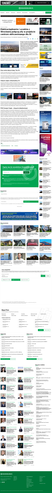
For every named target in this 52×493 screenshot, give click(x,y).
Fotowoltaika (4, 315)
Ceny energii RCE (32, 12)
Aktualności (2, 27)
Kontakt (41, 478)
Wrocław (16, 145)
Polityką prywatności (25, 197)
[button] (43, 12)
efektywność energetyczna (5, 145)
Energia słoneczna (29, 479)
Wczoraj (6, 279)
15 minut (43, 275)
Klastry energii (13, 315)
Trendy (6, 27)
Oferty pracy (13, 12)
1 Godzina (47, 275)
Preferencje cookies (42, 483)
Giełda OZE (18, 12)
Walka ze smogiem (29, 486)
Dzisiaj (15, 279)
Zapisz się (26, 172)
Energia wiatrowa (29, 480)
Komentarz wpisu (27, 201)
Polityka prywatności (42, 476)
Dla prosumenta (24, 12)
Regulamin (12, 197)
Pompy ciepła (33, 315)
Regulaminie (4, 184)
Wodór (28, 487)
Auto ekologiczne (29, 481)
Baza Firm (7, 12)
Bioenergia (28, 483)
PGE (12, 145)
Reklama (41, 481)
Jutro (24, 279)
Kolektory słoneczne (24, 315)
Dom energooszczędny (30, 482)
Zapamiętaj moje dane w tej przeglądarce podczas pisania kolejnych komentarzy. (12, 203)
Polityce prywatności (9, 184)
